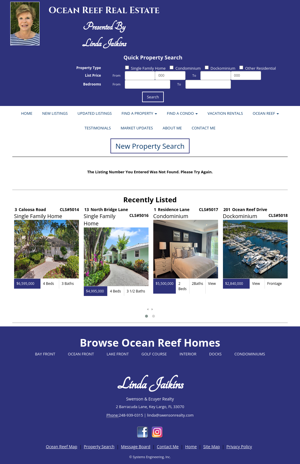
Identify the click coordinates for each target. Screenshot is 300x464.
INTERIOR (188, 354)
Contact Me (167, 446)
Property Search (99, 446)
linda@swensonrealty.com (170, 415)
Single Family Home (145, 68)
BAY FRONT (45, 354)
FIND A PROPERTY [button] (139, 113)
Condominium (185, 68)
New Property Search (150, 146)
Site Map (211, 446)
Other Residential (257, 68)
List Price (93, 75)
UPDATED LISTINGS (94, 113)
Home (191, 446)
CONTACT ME (203, 128)
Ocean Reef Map (61, 446)
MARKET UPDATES (137, 128)
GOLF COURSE (154, 354)
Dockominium (220, 68)
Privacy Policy (239, 446)
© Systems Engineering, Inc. (150, 457)
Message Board (135, 446)
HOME (27, 113)
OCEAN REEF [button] (266, 113)
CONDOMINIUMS (249, 354)
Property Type (88, 67)
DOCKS (215, 354)
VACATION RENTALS (225, 113)
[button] (146, 316)
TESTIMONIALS (98, 128)
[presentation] (148, 309)
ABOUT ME (172, 128)
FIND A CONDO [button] (182, 113)
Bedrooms (92, 84)
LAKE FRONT (118, 354)
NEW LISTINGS (55, 113)
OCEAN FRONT (81, 354)
